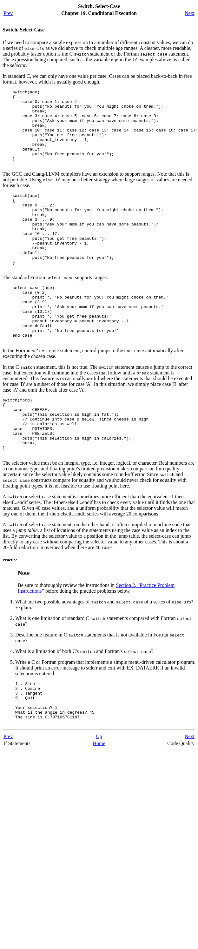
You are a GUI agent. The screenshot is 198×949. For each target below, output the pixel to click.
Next (190, 13)
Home (99, 805)
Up (99, 798)
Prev (8, 13)
